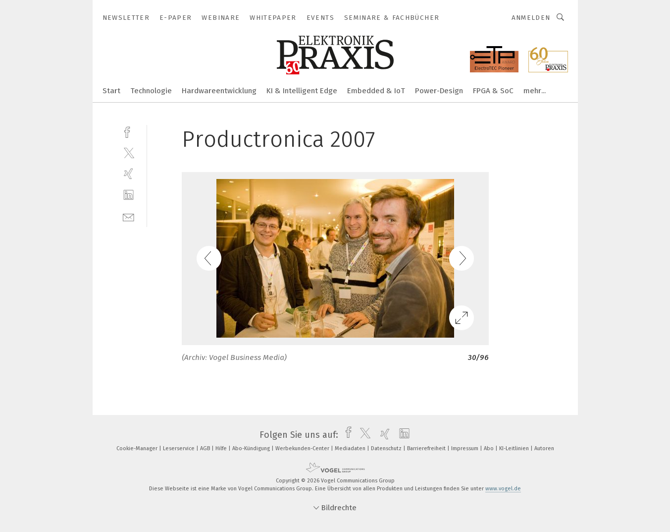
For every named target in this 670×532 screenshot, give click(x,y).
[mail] (128, 216)
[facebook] (128, 131)
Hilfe (221, 448)
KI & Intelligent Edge (301, 90)
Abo (489, 448)
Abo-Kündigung (251, 448)
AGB (205, 448)
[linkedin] (128, 195)
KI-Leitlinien (514, 448)
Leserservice (179, 448)
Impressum (465, 448)
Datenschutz (387, 448)
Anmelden (531, 17)
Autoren (544, 448)
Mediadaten (351, 448)
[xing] (128, 174)
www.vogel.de (503, 488)
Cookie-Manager (137, 448)
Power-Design (439, 90)
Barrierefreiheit (427, 448)
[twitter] (128, 152)
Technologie (151, 90)
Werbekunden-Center (303, 448)
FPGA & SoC (493, 90)
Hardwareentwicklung (219, 90)
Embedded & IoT (376, 90)
